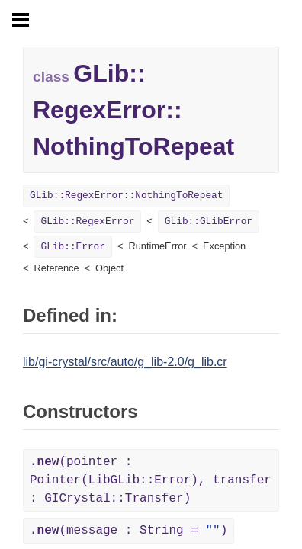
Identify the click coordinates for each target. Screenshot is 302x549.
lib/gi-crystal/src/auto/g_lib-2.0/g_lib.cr (125, 361)
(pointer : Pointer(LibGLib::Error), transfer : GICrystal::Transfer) (150, 480)
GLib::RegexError (87, 221)
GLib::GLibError (208, 221)
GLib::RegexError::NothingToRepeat (126, 195)
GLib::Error (72, 246)
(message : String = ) (128, 531)
